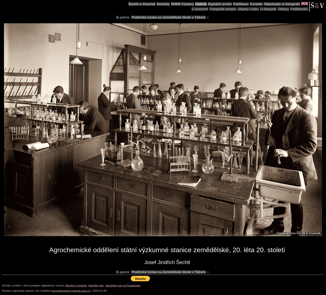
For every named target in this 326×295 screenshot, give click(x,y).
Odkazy (283, 9)
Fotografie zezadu (223, 9)
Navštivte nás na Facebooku (122, 285)
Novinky (163, 4)
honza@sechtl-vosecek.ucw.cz (71, 290)
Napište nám (96, 285)
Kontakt (256, 4)
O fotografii (268, 9)
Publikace (241, 4)
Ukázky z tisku (248, 9)
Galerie (200, 4)
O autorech (200, 9)
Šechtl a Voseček (142, 4)
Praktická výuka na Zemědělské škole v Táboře (169, 17)
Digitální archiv (220, 4)
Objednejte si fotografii (282, 4)
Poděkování (299, 9)
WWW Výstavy (182, 4)
